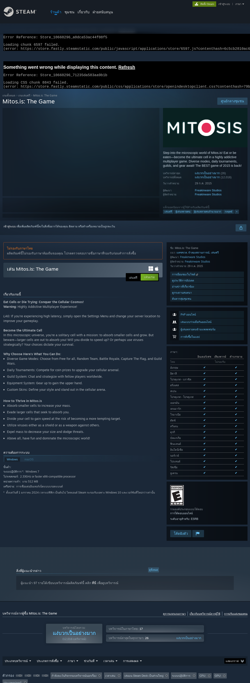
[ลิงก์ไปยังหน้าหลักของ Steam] (23, 15)
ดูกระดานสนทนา (182, 434)
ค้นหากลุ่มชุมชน (181, 440)
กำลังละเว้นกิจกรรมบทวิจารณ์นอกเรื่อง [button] (74, 633)
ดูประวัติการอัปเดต (183, 422)
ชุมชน (69, 12)
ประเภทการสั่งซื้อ (48, 618)
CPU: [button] (203, 633)
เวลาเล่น (108, 618)
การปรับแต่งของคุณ (236, 571)
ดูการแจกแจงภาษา (174, 571)
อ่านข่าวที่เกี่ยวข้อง (183, 428)
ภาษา (238, 4)
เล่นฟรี (168, 217)
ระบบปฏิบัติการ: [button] (181, 633)
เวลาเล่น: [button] (110, 633)
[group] (125, 636)
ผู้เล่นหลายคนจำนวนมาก (207, 217)
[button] (19, 633)
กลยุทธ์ (228, 217)
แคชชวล (182, 394)
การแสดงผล (130, 618)
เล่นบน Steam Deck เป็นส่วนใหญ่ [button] (143, 633)
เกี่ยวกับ (83, 12)
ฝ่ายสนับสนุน (103, 12)
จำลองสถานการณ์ (198, 394)
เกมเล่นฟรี (24, 101)
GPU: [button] (218, 633)
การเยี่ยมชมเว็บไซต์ (185, 416)
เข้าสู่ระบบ (224, 4)
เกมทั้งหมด (8, 101)
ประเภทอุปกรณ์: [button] (13, 640)
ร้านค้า (55, 12)
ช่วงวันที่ (89, 618)
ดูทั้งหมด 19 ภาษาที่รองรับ (185, 332)
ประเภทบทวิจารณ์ (16, 618)
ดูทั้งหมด (153, 527)
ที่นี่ (94, 540)
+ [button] (236, 217)
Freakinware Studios (208, 195)
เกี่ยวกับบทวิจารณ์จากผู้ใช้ (205, 571)
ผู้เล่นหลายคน (183, 217)
